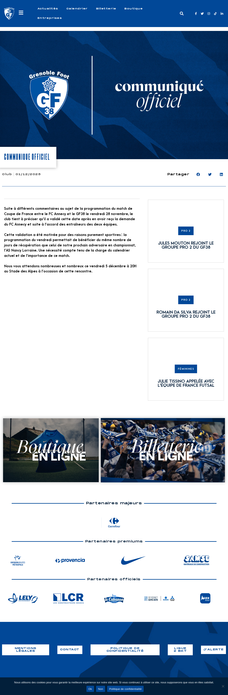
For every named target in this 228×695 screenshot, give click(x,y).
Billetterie (106, 8)
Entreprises (49, 18)
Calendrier (77, 8)
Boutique (133, 8)
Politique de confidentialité (125, 688)
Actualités (47, 8)
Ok (90, 688)
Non (100, 688)
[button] (181, 13)
